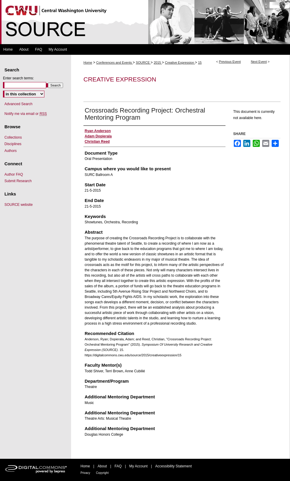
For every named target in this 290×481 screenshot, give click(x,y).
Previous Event (230, 61)
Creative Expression (180, 62)
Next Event (259, 61)
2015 (158, 62)
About (102, 466)
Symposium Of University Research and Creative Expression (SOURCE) (145, 22)
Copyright (102, 472)
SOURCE (143, 62)
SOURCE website (18, 205)
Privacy (85, 472)
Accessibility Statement (173, 466)
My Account (138, 466)
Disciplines (12, 144)
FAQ (118, 466)
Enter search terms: (18, 78)
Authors (10, 151)
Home (87, 62)
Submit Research (18, 181)
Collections (13, 137)
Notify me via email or (25, 114)
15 (200, 62)
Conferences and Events (114, 62)
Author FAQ (13, 174)
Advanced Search (18, 104)
